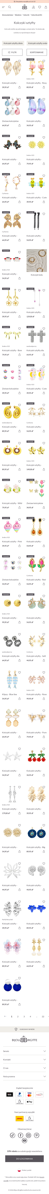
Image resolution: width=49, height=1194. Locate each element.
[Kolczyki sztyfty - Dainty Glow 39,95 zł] (12, 303)
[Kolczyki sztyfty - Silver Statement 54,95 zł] (12, 762)
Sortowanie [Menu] (37, 52)
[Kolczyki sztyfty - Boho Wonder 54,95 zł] (37, 533)
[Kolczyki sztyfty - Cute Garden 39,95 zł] (37, 189)
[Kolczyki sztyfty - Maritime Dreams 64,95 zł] (37, 953)
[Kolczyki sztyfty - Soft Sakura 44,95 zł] (37, 647)
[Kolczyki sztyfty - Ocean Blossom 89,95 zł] (37, 915)
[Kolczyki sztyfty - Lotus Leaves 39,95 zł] (37, 800)
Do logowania (24, 1158)
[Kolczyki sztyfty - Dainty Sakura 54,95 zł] (37, 418)
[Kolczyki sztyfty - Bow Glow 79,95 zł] (12, 342)
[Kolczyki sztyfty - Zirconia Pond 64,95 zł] (12, 227)
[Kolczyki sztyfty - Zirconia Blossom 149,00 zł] (37, 456)
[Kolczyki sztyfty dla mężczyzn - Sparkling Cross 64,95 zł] (37, 342)
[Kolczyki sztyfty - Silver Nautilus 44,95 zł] (37, 877)
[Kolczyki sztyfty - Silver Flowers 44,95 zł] (12, 877)
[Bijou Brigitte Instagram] (28, 1135)
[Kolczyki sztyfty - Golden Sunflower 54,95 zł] (12, 838)
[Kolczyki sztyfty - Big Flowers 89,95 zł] (37, 838)
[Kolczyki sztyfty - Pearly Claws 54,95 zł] (12, 265)
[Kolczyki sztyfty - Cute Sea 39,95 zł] (37, 380)
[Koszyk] (46, 7)
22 (43, 1016)
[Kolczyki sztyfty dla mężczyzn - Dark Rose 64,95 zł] (12, 647)
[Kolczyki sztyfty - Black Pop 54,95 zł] (37, 227)
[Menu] (12, 52)
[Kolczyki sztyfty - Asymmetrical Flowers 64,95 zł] (12, 189)
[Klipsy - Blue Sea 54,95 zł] (12, 685)
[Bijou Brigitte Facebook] (21, 1135)
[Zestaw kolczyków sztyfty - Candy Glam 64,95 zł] (12, 112)
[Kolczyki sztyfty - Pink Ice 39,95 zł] (12, 533)
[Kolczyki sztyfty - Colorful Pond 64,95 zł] (12, 151)
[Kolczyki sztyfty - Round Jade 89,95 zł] (12, 991)
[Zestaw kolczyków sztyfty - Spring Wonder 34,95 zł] (37, 494)
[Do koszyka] (19, 87)
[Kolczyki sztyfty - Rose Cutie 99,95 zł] (37, 685)
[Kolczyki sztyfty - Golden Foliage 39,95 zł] (12, 74)
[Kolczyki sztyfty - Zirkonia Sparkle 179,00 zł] (12, 800)
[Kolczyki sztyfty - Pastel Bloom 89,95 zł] (12, 953)
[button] (33, 7)
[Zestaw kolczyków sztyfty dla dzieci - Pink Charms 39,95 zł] (12, 380)
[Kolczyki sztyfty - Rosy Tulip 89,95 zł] (37, 74)
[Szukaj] (9, 7)
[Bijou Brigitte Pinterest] (36, 1135)
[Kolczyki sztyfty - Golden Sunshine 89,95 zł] (12, 456)
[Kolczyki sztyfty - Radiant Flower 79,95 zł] (37, 151)
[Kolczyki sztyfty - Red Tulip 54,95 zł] (37, 571)
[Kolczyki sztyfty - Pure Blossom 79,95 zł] (37, 724)
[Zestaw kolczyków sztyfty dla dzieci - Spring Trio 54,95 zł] (12, 571)
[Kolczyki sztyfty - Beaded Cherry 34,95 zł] (37, 762)
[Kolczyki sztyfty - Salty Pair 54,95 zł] (37, 609)
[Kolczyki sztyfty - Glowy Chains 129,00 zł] (37, 303)
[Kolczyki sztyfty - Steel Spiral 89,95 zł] (12, 418)
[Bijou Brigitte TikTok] (13, 1135)
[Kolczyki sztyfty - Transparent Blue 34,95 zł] (37, 112)
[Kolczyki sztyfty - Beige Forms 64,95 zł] (12, 724)
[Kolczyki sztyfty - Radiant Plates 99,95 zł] (12, 609)
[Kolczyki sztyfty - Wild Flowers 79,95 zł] (12, 494)
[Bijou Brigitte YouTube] (24, 1140)
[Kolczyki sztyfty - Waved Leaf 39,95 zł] (12, 915)
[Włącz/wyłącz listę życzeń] (19, 61)
